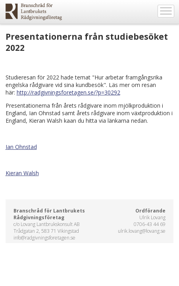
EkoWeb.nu (34, 11)
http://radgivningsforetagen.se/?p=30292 (68, 92)
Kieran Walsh (22, 173)
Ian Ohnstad (21, 147)
